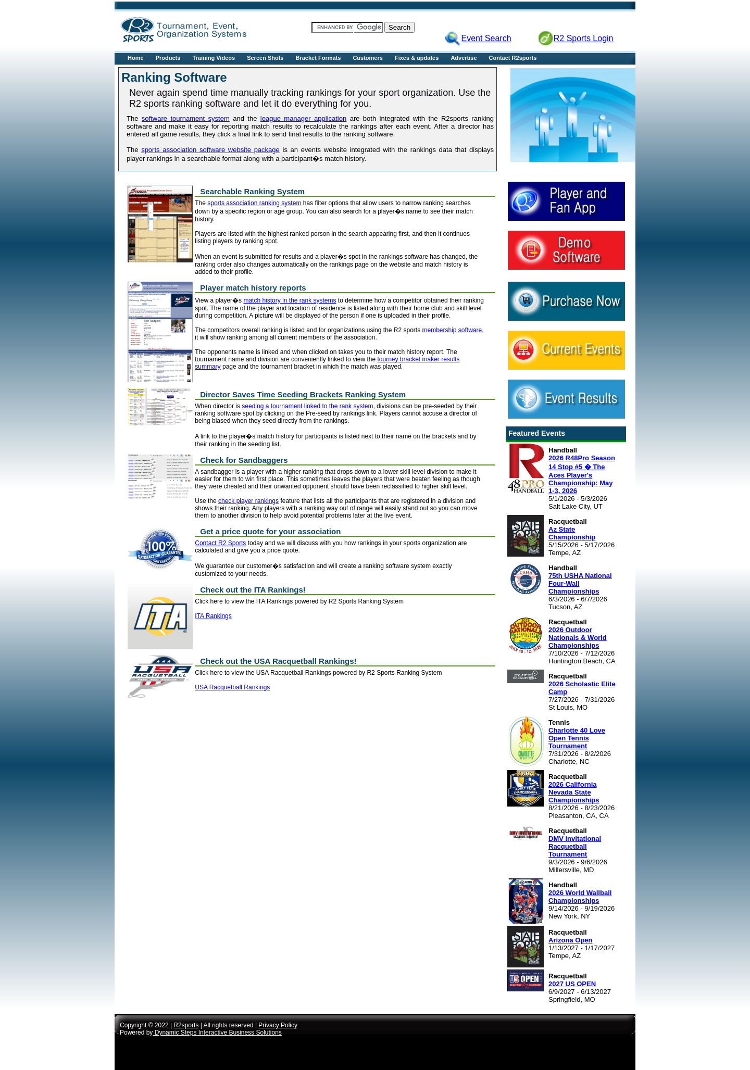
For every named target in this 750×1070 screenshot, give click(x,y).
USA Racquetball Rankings (232, 687)
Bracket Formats (318, 58)
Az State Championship (571, 533)
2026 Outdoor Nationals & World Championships (577, 637)
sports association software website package (210, 150)
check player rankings (248, 501)
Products (168, 58)
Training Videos (213, 58)
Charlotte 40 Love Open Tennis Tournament (576, 738)
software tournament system (186, 118)
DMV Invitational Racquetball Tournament (574, 846)
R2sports (185, 1025)
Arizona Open (570, 940)
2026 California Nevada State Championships (573, 792)
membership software (452, 330)
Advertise (464, 58)
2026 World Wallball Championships (579, 896)
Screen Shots (265, 58)
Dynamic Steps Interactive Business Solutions (217, 1032)
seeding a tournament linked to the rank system (307, 406)
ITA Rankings (213, 616)
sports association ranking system (254, 203)
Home (136, 58)
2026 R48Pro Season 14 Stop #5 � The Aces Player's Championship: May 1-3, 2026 (581, 474)
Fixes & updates (417, 58)
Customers (367, 58)
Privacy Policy (277, 1025)
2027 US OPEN (572, 984)
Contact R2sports (513, 58)
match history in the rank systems (289, 300)
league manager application (303, 118)
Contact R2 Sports (220, 543)
